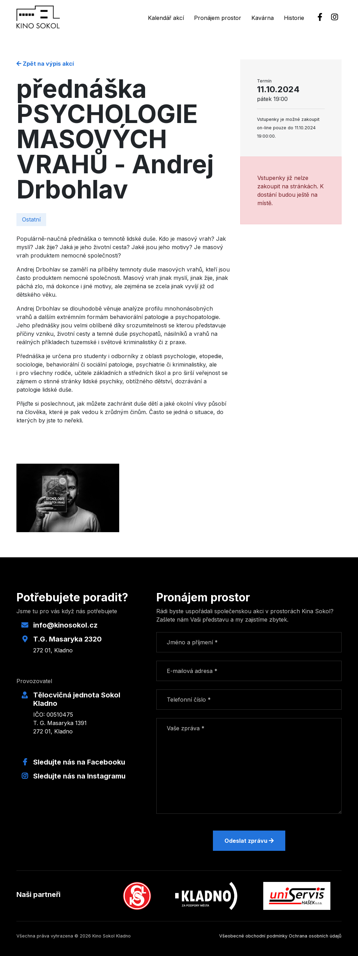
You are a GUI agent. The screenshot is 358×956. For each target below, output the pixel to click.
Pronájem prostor (217, 17)
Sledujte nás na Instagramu (79, 776)
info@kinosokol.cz (65, 625)
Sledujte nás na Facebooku (79, 762)
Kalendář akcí (166, 17)
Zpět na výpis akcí (45, 63)
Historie (294, 17)
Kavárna (262, 17)
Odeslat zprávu (249, 840)
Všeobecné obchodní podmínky (253, 936)
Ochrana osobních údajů (315, 936)
